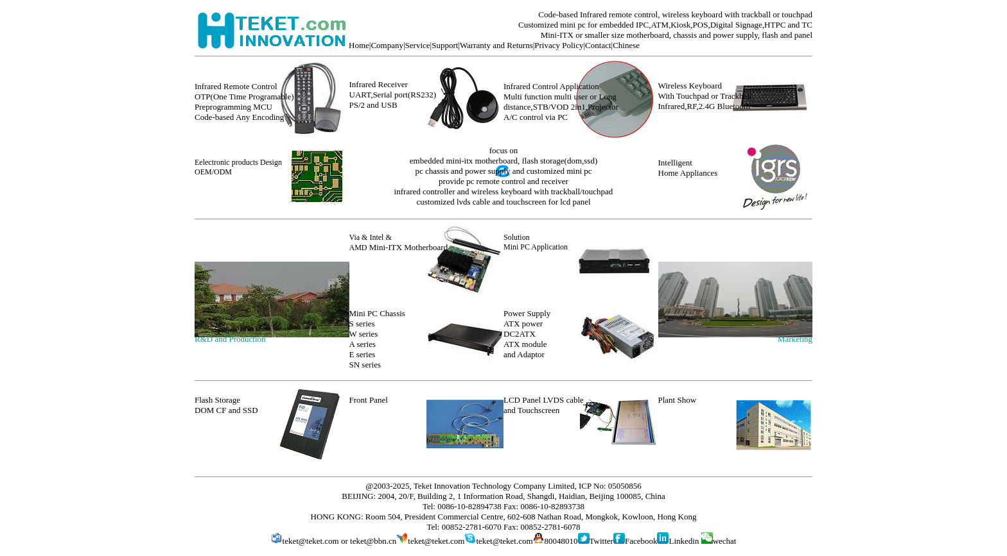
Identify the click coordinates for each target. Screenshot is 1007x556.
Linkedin (684, 541)
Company (387, 45)
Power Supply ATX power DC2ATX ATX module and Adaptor (527, 333)
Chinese (626, 45)
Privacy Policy (558, 45)
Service (417, 45)
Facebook (641, 541)
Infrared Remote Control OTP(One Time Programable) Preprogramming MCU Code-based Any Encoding (244, 101)
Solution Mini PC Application (536, 242)
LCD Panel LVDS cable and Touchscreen (544, 405)
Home (359, 45)
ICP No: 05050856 (610, 486)
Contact (598, 45)
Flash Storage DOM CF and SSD (226, 405)
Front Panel (368, 400)
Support (445, 45)
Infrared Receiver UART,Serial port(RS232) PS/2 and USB (392, 95)
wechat (719, 541)
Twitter (601, 541)
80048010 (561, 541)
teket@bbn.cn (373, 541)
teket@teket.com (311, 541)
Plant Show (677, 400)
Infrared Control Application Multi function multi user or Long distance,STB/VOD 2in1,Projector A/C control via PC (561, 101)
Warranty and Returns (496, 45)
